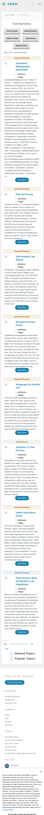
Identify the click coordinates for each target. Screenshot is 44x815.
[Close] (41, 777)
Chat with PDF (11, 703)
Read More (22, 180)
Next (6, 648)
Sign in (40, 4)
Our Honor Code (11, 744)
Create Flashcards (14, 682)
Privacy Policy (10, 747)
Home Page (9, 15)
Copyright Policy (11, 737)
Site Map (8, 725)
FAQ (7, 718)
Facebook (14, 765)
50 (32, 644)
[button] (3, 4)
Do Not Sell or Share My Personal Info (20, 753)
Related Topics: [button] (25, 653)
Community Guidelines (14, 740)
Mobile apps (10, 700)
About (7, 715)
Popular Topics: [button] (25, 658)
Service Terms (11, 750)
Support (8, 722)
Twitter (13, 771)
